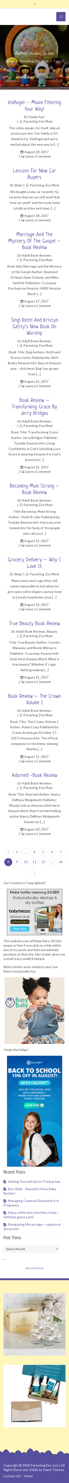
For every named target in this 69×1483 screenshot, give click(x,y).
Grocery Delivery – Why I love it (34, 563)
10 (26, 862)
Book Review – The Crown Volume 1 (34, 700)
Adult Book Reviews (36, 255)
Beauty (52, 631)
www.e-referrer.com (34, 1268)
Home (28, 1476)
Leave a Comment (38, 156)
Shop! (18, 185)
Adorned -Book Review (34, 775)
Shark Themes (53, 1470)
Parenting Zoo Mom (38, 121)
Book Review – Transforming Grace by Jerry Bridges (34, 407)
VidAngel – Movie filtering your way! (34, 106)
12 (43, 862)
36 (61, 862)
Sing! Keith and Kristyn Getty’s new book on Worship (34, 327)
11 (34, 862)
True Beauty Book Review (34, 624)
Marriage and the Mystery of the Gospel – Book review (34, 241)
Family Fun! (37, 117)
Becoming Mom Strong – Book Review (34, 489)
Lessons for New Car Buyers (34, 174)
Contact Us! (12, 1476)
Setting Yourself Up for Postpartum (34, 1181)
